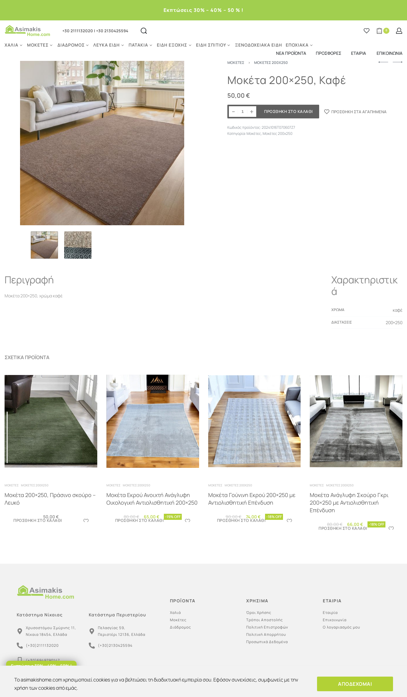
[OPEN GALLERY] (102, 143)
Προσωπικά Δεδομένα (267, 641)
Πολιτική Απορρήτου (266, 634)
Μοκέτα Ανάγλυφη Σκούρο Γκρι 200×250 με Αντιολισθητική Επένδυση (349, 508)
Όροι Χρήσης (258, 612)
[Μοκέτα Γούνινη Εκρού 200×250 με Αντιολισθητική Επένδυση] (254, 425)
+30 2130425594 (112, 30)
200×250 (394, 322)
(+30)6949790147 (43, 660)
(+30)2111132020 (42, 645)
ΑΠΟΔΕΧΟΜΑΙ (355, 684)
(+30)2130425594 (115, 645)
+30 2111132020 (77, 30)
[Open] (366, 30)
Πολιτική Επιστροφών (267, 627)
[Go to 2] (77, 245)
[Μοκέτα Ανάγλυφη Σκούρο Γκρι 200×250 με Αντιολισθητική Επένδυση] (356, 429)
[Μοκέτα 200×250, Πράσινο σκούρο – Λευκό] (51, 422)
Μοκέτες (254, 133)
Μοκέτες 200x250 (277, 133)
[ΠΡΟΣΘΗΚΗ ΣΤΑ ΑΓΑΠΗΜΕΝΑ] (355, 111)
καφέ (397, 310)
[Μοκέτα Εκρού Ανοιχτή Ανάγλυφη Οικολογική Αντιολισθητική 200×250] (153, 423)
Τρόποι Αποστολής (264, 619)
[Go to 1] (44, 245)
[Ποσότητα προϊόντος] (242, 111)
